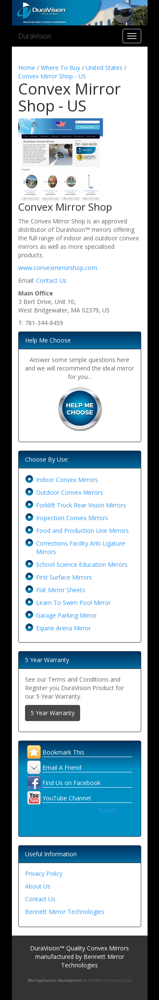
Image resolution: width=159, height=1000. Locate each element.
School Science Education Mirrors (82, 564)
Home (26, 68)
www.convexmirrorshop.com (57, 268)
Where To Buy (60, 68)
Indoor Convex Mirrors (67, 480)
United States (104, 68)
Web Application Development (55, 980)
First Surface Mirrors (64, 577)
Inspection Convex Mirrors (72, 518)
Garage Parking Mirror (66, 615)
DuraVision (34, 36)
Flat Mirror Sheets (60, 590)
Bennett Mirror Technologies (64, 912)
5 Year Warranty (53, 713)
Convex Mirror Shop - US (52, 76)
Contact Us (51, 280)
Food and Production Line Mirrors (82, 530)
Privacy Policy (43, 873)
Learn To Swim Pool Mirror (73, 603)
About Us (37, 886)
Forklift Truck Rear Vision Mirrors (81, 505)
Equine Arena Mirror (63, 628)
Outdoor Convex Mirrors (69, 492)
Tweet (107, 810)
